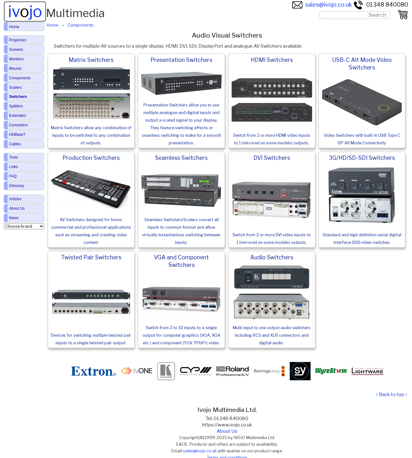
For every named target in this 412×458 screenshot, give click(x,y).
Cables (15, 144)
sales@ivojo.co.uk (322, 4)
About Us (227, 431)
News (14, 218)
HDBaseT (17, 134)
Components (20, 78)
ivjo (25, 11)
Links (13, 167)
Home (14, 27)
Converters (18, 125)
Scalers (15, 87)
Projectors (17, 40)
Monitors (16, 59)
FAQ (13, 176)
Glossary (16, 186)
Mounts (15, 68)
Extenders (17, 115)
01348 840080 (380, 4)
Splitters (16, 106)
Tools (13, 157)
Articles (15, 199)
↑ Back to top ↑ (391, 394)
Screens (16, 49)
